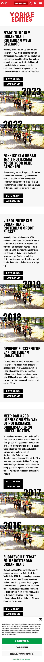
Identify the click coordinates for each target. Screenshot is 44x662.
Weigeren (22, 647)
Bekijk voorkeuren (22, 654)
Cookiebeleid (16, 659)
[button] (40, 619)
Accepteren (22, 641)
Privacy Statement (25, 659)
